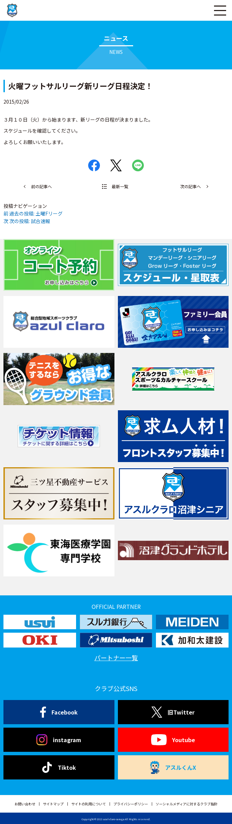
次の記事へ (190, 186)
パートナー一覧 (116, 657)
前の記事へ (41, 186)
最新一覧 (120, 186)
